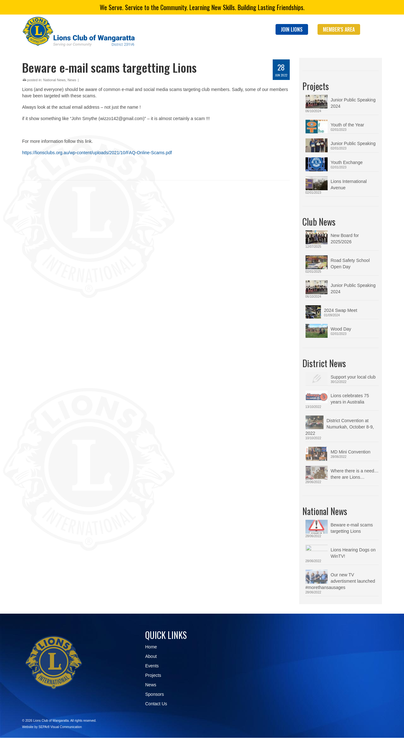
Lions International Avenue (349, 184)
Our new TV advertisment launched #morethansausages (353, 583)
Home (151, 648)
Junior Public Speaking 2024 (353, 103)
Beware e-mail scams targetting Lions (352, 530)
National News (54, 80)
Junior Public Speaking (353, 143)
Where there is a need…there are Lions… (355, 476)
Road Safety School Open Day (350, 263)
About (151, 658)
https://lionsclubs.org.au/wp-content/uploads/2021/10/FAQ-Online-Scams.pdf (97, 152)
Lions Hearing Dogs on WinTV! (353, 555)
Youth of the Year (347, 124)
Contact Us (156, 705)
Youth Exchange (347, 162)
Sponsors (154, 696)
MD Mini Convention (351, 451)
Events (152, 667)
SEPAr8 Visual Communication (60, 729)
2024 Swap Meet (340, 310)
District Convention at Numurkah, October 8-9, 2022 (350, 427)
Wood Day (341, 328)
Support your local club (353, 377)
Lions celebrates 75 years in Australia (350, 398)
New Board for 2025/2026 (345, 238)
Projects (153, 677)
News (72, 80)
